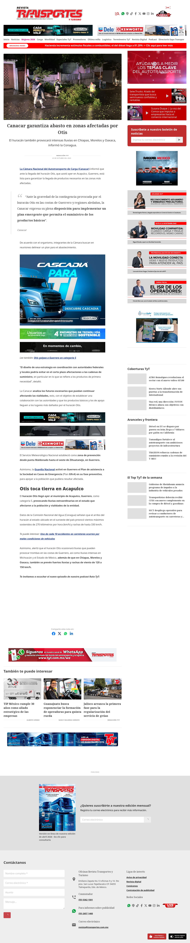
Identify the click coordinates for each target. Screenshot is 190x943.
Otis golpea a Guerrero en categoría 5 (55, 357)
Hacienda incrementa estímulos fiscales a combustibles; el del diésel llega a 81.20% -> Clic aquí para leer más (109, 45)
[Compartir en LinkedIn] (71, 633)
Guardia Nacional (44, 469)
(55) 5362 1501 (86, 899)
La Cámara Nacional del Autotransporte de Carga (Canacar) (55, 169)
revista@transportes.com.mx (93, 927)
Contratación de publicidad (140, 890)
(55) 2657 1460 (86, 913)
